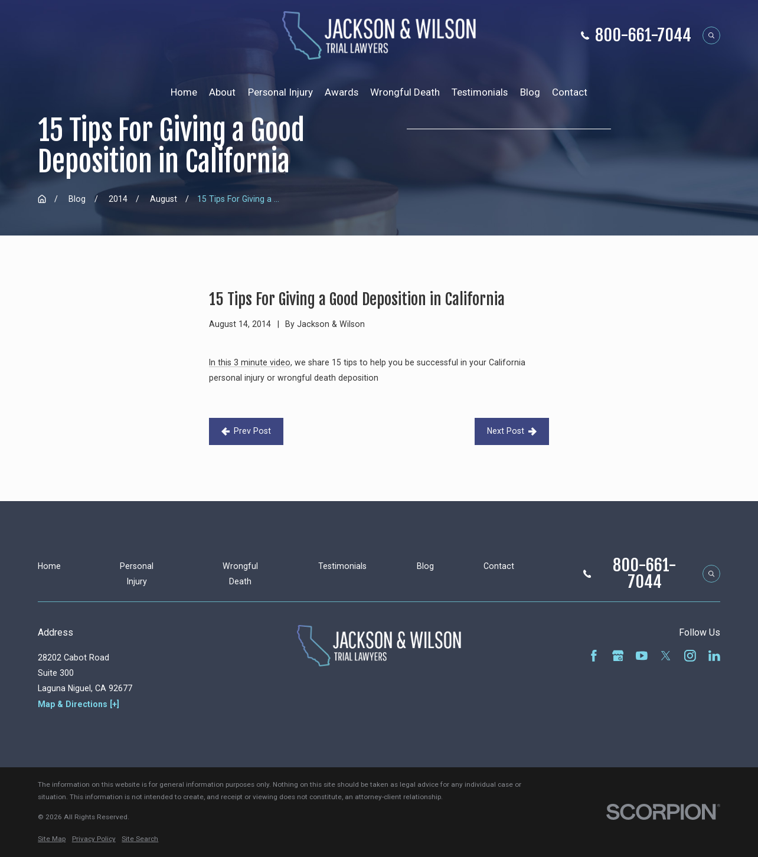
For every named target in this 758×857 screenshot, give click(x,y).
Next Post (512, 431)
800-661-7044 (643, 35)
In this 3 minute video (249, 362)
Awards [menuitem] (341, 92)
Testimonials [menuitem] (480, 92)
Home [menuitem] (184, 92)
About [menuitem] (222, 92)
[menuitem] (52, 839)
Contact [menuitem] (569, 92)
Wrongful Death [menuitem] (405, 92)
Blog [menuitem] (530, 92)
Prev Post (246, 431)
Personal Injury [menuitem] (280, 92)
